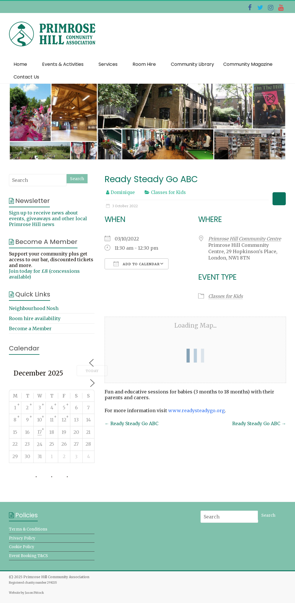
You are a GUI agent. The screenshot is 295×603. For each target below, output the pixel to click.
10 (39, 420)
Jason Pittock (34, 593)
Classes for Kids (168, 192)
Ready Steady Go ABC (131, 423)
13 (76, 420)
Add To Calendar (137, 263)
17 (39, 432)
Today (92, 371)
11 (52, 420)
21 (88, 432)
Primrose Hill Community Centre (244, 239)
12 (64, 420)
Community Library (192, 64)
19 (64, 432)
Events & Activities (63, 64)
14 (88, 420)
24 (39, 444)
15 (15, 432)
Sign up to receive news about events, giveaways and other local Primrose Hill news (48, 218)
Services (108, 64)
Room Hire (144, 64)
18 (51, 432)
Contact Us (26, 77)
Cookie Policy (21, 546)
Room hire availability (34, 318)
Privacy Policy (22, 538)
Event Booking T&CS (28, 555)
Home (20, 64)
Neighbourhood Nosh (33, 308)
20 (76, 432)
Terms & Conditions (28, 529)
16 (27, 432)
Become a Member (30, 328)
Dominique (123, 192)
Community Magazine (248, 64)
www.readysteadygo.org (196, 410)
